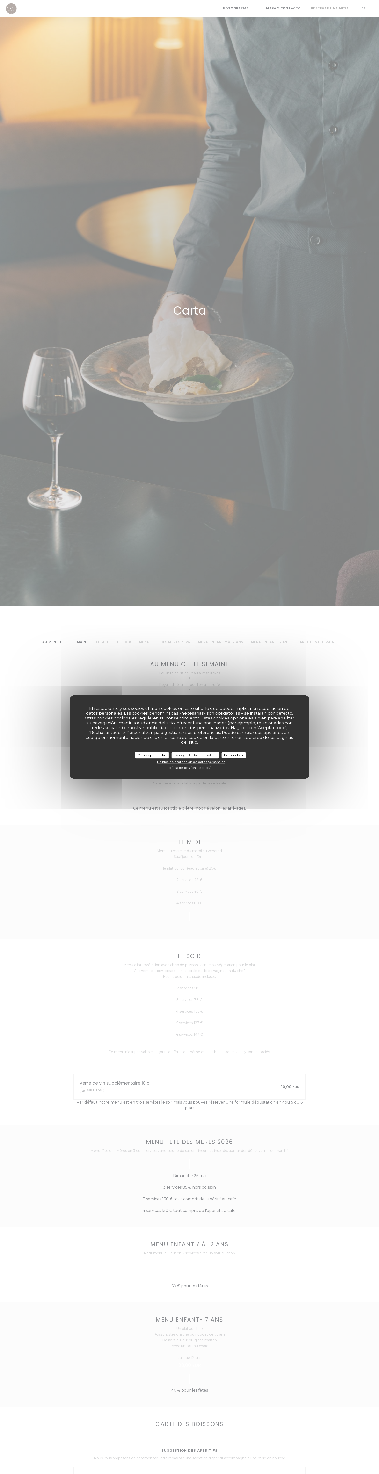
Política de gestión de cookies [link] (190, 767)
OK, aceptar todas (152, 755)
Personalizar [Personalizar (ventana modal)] (233, 755)
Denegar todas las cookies (195, 755)
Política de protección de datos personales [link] (191, 762)
